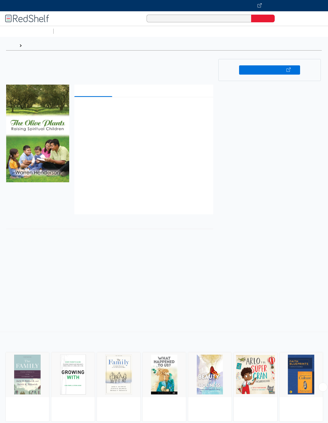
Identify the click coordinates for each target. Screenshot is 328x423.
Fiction (290, 31)
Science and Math (100, 31)
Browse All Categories (27, 31)
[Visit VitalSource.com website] (164, 5)
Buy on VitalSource (269, 70)
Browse (31, 45)
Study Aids (69, 31)
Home (11, 45)
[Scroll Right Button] (322, 387)
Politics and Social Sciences (252, 31)
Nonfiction (310, 31)
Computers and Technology (146, 31)
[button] (145, 109)
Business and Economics (198, 31)
